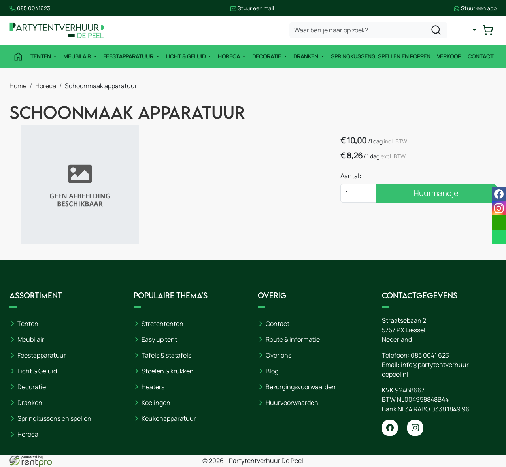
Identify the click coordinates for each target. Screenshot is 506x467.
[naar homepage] (56, 30)
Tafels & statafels (166, 355)
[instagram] (415, 428)
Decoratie (267, 56)
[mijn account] (468, 30)
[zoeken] (436, 30)
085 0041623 (29, 8)
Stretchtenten (162, 323)
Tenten (41, 56)
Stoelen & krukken (168, 371)
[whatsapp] (499, 237)
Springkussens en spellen (54, 418)
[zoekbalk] (368, 30)
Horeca (229, 56)
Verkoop (449, 56)
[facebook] (390, 428)
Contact (480, 56)
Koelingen (156, 402)
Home (17, 85)
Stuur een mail (252, 8)
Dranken (306, 56)
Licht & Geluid (186, 56)
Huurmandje (436, 193)
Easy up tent (159, 339)
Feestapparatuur (129, 56)
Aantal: (350, 175)
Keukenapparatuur (169, 418)
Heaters (153, 386)
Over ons (278, 355)
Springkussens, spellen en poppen (380, 56)
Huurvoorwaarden (292, 402)
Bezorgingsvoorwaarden (301, 386)
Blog (272, 371)
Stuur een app (475, 8)
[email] (499, 222)
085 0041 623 (430, 355)
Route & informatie (293, 339)
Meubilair (77, 56)
